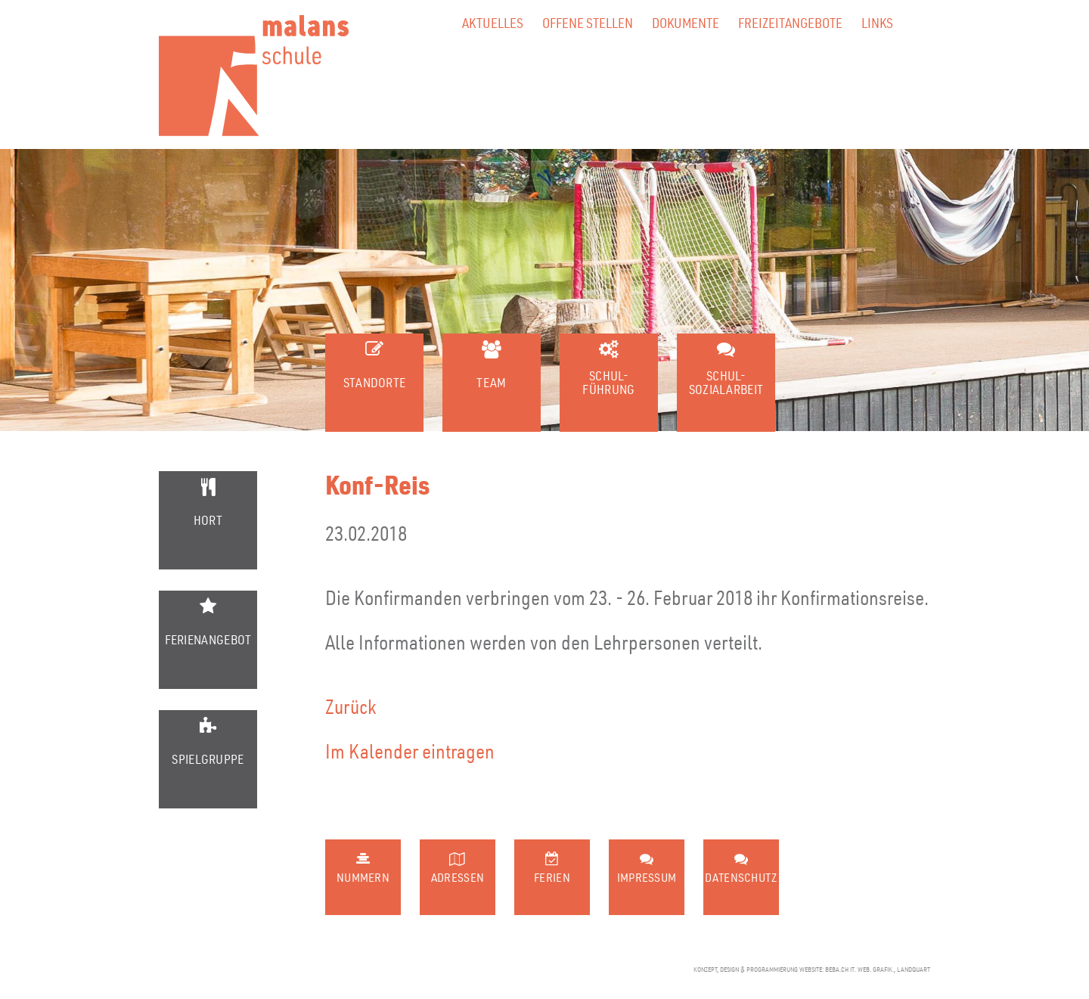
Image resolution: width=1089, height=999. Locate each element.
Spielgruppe (208, 759)
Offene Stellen (587, 22)
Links (877, 22)
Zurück (351, 705)
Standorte (374, 382)
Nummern (363, 877)
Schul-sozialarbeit (726, 382)
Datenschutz (741, 877)
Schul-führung (608, 382)
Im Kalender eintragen (410, 750)
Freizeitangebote (790, 22)
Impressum (647, 877)
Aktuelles (492, 22)
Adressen (457, 877)
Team (491, 382)
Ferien (552, 877)
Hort (208, 520)
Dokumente (685, 22)
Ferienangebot (208, 639)
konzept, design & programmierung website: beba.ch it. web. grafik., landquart (811, 969)
